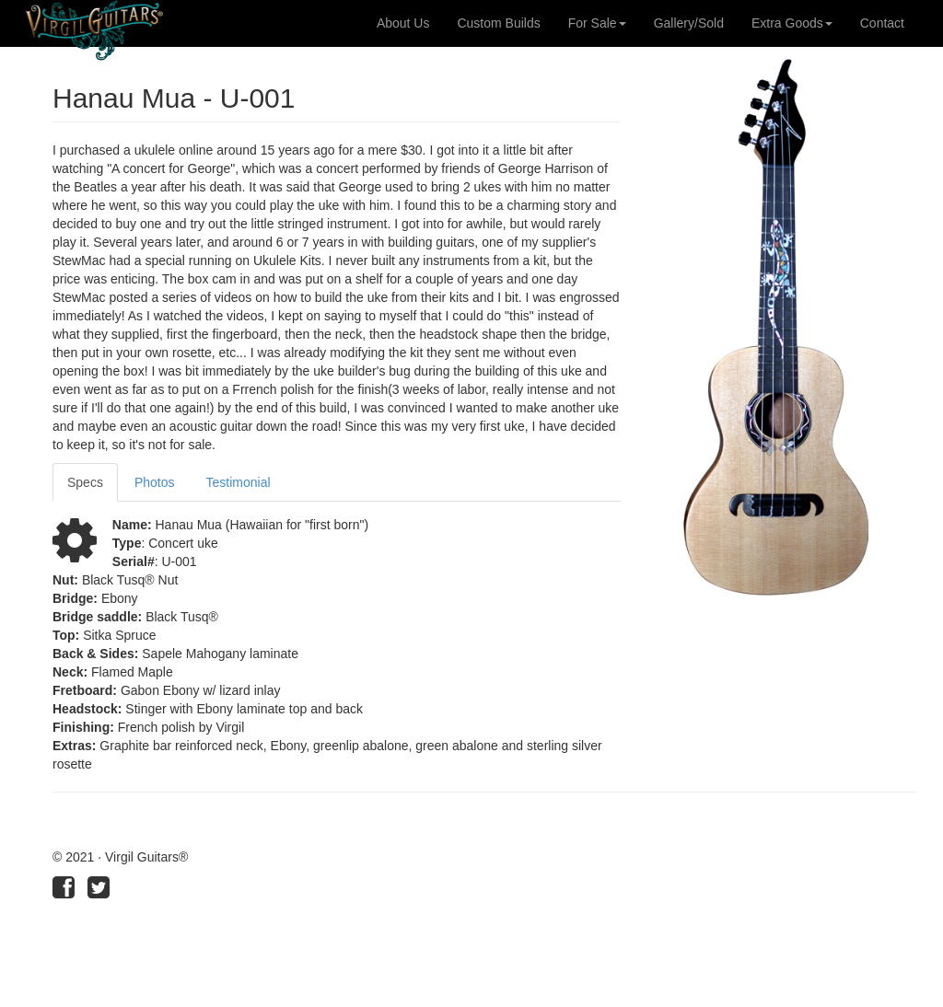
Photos (154, 482)
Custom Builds (498, 23)
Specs (85, 482)
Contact (882, 23)
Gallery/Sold (689, 23)
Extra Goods (791, 23)
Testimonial (238, 482)
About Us (403, 23)
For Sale (597, 23)
